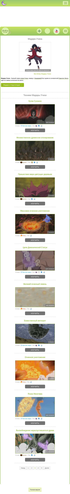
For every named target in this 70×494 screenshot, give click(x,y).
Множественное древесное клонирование (34, 138)
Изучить (35, 130)
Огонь (24, 235)
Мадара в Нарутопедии (11, 85)
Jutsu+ (39, 31)
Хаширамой (38, 78)
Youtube (56, 31)
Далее (47, 468)
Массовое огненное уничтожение (35, 211)
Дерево (24, 162)
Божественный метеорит (35, 321)
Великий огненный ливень (35, 284)
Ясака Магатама (35, 394)
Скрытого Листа (63, 78)
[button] (65, 3)
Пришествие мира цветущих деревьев (35, 174)
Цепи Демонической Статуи (35, 247)
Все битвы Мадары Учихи (42, 74)
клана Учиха (24, 78)
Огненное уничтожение (35, 357)
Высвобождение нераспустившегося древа (35, 430)
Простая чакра (26, 125)
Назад (23, 468)
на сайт (5, 31)
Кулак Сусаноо (35, 101)
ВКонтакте (47, 31)
